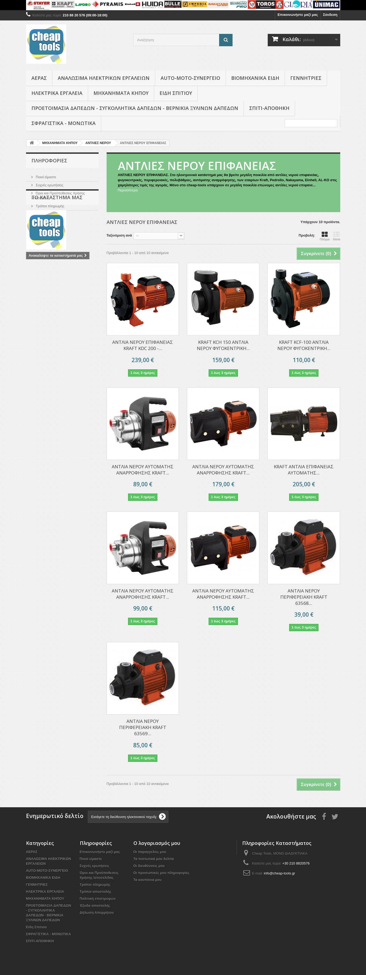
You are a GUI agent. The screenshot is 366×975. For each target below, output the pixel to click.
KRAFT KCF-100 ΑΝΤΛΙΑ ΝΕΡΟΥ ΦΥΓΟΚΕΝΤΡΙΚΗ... (303, 345)
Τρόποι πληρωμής (49, 204)
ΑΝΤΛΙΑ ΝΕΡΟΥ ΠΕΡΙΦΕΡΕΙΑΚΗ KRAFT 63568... (303, 597)
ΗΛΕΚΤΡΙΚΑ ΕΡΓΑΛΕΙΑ (56, 93)
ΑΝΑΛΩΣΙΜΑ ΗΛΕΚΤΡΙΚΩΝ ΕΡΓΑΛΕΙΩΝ (104, 78)
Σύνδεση (330, 15)
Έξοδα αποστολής (95, 905)
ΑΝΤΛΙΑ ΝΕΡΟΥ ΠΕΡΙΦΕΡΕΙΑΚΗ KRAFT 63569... (142, 727)
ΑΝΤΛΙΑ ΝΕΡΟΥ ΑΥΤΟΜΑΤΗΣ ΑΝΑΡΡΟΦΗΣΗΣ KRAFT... (223, 469)
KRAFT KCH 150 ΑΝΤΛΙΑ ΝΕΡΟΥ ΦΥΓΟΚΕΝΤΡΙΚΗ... (223, 345)
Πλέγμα (325, 236)
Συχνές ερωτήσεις (49, 183)
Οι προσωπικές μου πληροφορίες (161, 873)
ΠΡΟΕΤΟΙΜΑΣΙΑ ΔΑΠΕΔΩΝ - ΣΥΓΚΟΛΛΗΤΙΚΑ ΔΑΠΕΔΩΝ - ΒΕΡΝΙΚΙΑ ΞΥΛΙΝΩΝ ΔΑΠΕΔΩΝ (134, 108)
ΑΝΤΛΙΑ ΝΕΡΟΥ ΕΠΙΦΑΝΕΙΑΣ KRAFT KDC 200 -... (142, 345)
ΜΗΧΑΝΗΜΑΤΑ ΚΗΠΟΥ (120, 93)
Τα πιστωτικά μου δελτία (153, 859)
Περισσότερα (128, 190)
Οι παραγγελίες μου (149, 852)
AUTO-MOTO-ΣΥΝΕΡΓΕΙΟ (190, 78)
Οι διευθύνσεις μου (149, 866)
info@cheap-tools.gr (279, 873)
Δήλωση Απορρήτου (97, 912)
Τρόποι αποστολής (95, 892)
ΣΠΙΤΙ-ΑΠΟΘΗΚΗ (269, 108)
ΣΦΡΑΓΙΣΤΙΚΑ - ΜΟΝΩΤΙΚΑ (63, 123)
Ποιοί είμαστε (45, 175)
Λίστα (336, 236)
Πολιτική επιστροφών (98, 899)
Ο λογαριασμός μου (156, 843)
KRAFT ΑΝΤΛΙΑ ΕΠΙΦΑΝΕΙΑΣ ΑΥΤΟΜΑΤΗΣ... (304, 469)
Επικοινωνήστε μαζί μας (298, 15)
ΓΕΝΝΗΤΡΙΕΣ (305, 78)
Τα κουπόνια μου (147, 880)
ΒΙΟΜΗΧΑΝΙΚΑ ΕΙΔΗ (255, 78)
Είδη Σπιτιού (176, 93)
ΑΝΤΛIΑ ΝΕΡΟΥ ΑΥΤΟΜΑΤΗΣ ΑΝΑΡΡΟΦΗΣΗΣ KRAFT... (142, 469)
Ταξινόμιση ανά (119, 235)
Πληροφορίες (49, 160)
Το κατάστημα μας (49, 212)
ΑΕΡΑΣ (39, 78)
